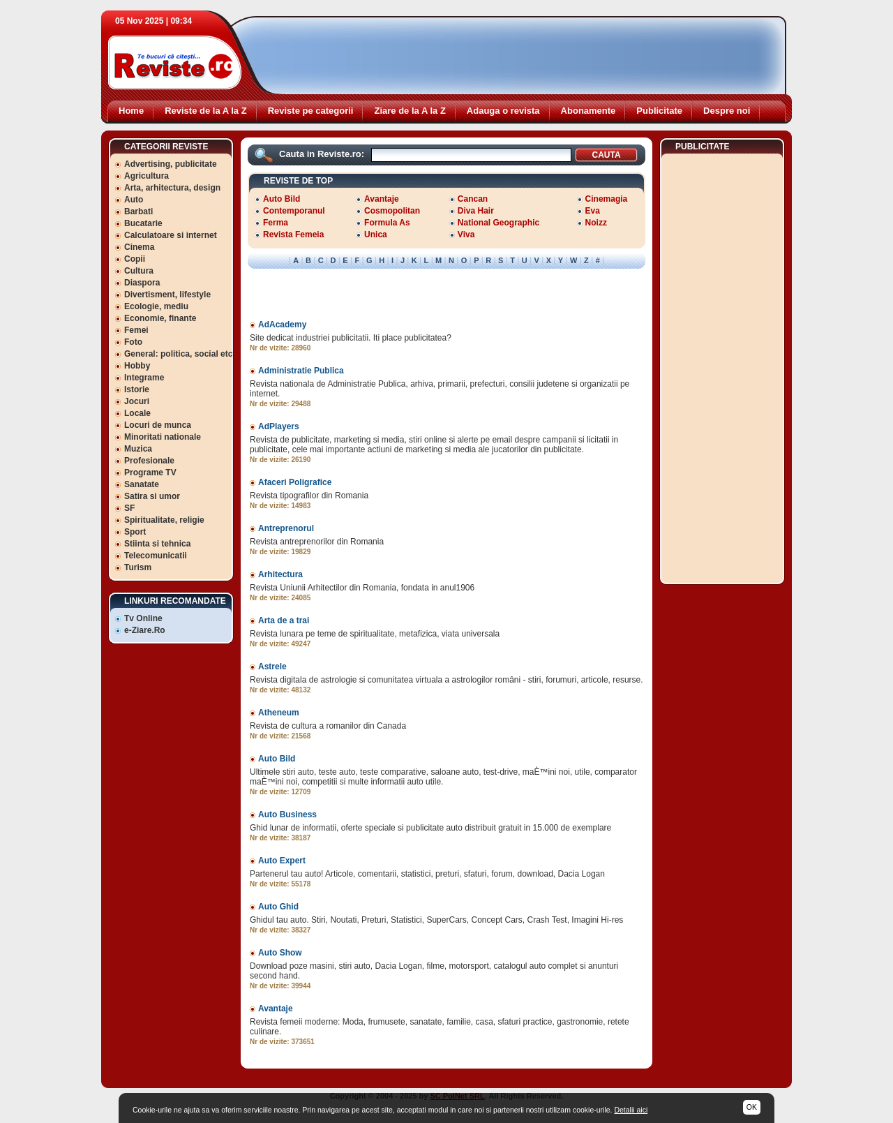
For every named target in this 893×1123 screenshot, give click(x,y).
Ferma (275, 223)
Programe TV (150, 472)
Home (131, 110)
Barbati (138, 211)
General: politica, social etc (178, 354)
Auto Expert (282, 860)
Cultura (138, 271)
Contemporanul (294, 211)
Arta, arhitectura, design (172, 188)
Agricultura (146, 176)
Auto (133, 199)
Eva (592, 211)
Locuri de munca (157, 425)
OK (751, 1107)
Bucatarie (143, 223)
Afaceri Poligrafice (294, 482)
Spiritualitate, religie (164, 520)
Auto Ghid (278, 907)
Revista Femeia (293, 234)
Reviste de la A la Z (206, 110)
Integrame (144, 377)
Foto (133, 342)
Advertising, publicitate (170, 164)
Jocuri (136, 401)
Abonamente (588, 110)
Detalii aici (630, 1110)
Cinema (139, 247)
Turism (137, 567)
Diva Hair (476, 211)
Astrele (272, 666)
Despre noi (726, 110)
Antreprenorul (286, 528)
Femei (136, 330)
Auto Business (287, 814)
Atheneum (278, 712)
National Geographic (498, 223)
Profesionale (149, 461)
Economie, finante (160, 318)
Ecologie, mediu (156, 306)
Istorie (136, 389)
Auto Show (280, 953)
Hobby (137, 366)
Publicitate (659, 110)
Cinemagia (606, 199)
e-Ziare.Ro (144, 630)
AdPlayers (278, 426)
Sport (135, 532)
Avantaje (381, 199)
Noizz (596, 223)
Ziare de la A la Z (409, 110)
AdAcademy (282, 324)
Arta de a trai (283, 620)
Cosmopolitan (392, 211)
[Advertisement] (524, 55)
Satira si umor (152, 496)
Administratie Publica (301, 370)
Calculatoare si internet (170, 235)
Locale (137, 413)
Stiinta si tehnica (157, 544)
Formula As (387, 223)
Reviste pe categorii (311, 110)
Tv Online (143, 618)
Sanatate (141, 484)
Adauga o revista (503, 110)
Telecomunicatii (155, 555)
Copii (134, 259)
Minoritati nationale (162, 437)
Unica (375, 234)
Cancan (473, 199)
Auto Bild (281, 199)
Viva (466, 234)
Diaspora (142, 283)
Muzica (138, 449)
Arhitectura (280, 574)
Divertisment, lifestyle (167, 294)
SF (129, 508)
